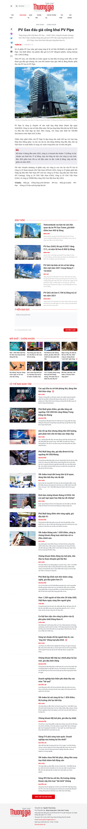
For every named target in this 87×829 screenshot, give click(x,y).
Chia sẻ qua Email (11, 51)
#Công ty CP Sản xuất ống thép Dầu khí (32, 185)
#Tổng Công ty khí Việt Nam (40, 183)
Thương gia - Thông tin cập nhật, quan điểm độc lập (43, 7)
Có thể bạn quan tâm (20, 384)
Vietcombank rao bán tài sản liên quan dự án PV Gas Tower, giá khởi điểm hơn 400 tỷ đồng (59, 228)
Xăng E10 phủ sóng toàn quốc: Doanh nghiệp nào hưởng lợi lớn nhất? (55, 738)
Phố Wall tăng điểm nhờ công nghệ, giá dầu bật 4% (56, 515)
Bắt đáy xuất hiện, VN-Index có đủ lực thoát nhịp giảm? (69, 375)
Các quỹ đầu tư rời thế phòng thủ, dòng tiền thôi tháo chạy (57, 390)
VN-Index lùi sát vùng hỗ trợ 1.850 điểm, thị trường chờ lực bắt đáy (56, 698)
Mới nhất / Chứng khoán (22, 338)
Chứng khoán (51, 25)
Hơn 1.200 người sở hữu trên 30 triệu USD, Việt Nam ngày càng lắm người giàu (57, 599)
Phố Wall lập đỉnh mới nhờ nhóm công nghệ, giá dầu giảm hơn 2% (55, 578)
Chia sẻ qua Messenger (11, 34)
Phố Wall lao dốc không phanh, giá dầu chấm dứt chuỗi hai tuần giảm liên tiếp (51, 356)
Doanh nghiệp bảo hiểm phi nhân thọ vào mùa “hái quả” (56, 680)
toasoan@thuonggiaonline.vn (47, 819)
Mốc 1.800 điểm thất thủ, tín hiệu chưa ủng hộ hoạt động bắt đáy (17, 355)
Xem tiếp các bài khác (43, 797)
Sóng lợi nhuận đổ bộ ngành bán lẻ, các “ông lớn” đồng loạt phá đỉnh (56, 638)
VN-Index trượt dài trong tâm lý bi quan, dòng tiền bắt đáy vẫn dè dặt (56, 475)
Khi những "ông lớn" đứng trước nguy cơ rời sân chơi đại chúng (17, 375)
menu (11, 6)
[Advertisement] (46, 202)
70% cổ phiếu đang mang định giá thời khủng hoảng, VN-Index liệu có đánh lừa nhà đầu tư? (52, 376)
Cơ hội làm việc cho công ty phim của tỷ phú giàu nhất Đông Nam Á (56, 617)
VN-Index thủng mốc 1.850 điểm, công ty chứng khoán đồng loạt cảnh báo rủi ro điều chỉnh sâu (56, 535)
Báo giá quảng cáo (40, 824)
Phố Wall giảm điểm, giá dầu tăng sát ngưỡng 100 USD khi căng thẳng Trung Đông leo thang (55, 412)
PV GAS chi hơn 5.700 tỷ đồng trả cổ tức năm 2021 (60, 294)
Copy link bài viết (11, 56)
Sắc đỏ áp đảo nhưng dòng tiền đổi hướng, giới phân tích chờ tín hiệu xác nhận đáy (57, 432)
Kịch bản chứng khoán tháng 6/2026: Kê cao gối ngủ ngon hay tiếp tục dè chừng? (56, 496)
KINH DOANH (40, 25)
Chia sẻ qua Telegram (11, 42)
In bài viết (11, 47)
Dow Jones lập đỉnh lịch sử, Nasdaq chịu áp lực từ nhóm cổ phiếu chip (34, 375)
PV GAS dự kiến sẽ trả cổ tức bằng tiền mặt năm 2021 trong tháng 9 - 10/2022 (59, 268)
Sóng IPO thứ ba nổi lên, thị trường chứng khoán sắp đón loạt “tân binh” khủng (56, 779)
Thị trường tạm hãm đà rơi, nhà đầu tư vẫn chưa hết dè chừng (34, 355)
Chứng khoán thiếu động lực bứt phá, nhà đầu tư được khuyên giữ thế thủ (56, 557)
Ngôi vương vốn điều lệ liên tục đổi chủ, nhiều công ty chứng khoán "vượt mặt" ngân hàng (69, 356)
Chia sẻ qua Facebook (11, 29)
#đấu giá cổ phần (65, 183)
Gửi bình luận (70, 330)
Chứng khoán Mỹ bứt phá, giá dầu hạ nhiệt (57, 718)
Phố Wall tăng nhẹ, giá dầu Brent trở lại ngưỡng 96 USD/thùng (55, 453)
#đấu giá (26, 183)
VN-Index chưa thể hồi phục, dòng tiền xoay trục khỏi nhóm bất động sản (57, 758)
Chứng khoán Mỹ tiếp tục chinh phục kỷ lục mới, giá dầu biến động (57, 659)
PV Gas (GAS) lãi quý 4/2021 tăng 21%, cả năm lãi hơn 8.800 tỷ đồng (59, 247)
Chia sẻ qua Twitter (11, 38)
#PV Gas (55, 183)
